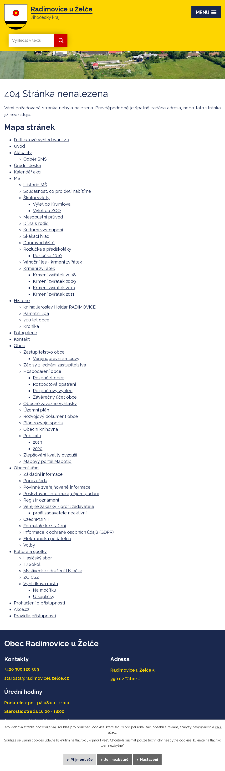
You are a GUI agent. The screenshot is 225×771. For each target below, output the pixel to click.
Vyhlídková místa (40, 583)
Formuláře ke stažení (44, 525)
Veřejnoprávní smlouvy (56, 358)
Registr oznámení (41, 499)
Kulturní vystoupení (43, 229)
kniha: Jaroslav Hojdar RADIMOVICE (59, 306)
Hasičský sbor (37, 557)
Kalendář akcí (27, 171)
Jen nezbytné (116, 759)
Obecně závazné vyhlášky (50, 403)
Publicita (32, 435)
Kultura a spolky (30, 551)
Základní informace (43, 474)
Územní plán (36, 409)
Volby (29, 545)
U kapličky (43, 596)
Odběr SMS (35, 159)
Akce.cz (21, 609)
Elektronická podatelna (47, 538)
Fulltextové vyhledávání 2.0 (41, 139)
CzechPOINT (36, 519)
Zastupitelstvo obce (44, 352)
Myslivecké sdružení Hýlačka (52, 570)
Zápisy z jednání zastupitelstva (54, 364)
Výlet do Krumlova (52, 204)
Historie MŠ (35, 184)
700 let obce (36, 319)
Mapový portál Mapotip (47, 461)
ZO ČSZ (31, 577)
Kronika (31, 326)
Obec (19, 345)
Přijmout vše (81, 759)
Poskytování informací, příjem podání (61, 493)
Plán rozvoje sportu (43, 422)
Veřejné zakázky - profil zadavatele (58, 506)
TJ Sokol (31, 564)
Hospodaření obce (42, 371)
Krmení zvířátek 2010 (54, 287)
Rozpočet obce (48, 377)
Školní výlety (36, 197)
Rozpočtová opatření (54, 384)
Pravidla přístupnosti (35, 615)
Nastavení (150, 759)
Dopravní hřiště (39, 242)
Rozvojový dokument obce (50, 416)
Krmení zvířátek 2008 (54, 274)
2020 (37, 448)
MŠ (17, 178)
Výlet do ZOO (47, 210)
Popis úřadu (35, 480)
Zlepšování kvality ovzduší (50, 454)
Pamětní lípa (36, 313)
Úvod (19, 146)
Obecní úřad (26, 467)
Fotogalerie (25, 332)
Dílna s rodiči (36, 223)
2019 (37, 442)
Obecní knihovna (40, 429)
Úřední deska (27, 165)
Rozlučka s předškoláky (47, 249)
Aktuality (23, 152)
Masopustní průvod (43, 216)
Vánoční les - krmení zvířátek (52, 261)
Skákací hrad (36, 236)
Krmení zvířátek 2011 (53, 294)
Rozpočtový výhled (52, 390)
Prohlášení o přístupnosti (39, 602)
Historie (22, 300)
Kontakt (22, 339)
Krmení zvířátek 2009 (54, 281)
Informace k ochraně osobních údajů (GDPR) (68, 532)
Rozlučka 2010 (47, 255)
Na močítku (44, 590)
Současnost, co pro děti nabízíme (57, 191)
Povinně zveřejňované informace (57, 487)
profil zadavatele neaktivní (60, 512)
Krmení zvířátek (39, 268)
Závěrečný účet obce (55, 397)
